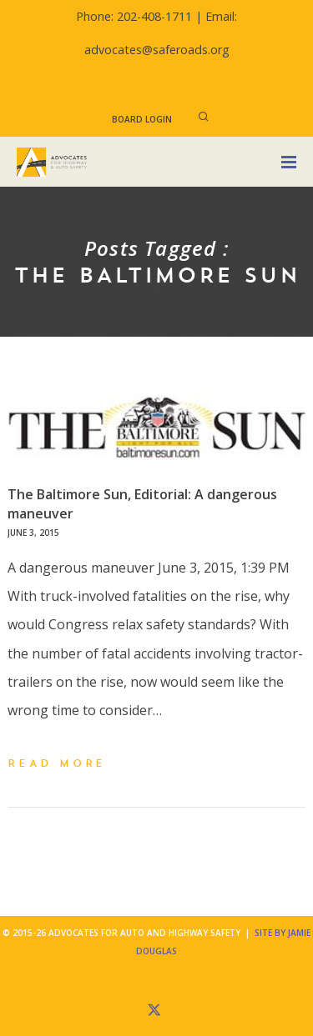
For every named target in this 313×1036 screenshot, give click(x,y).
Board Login (142, 119)
